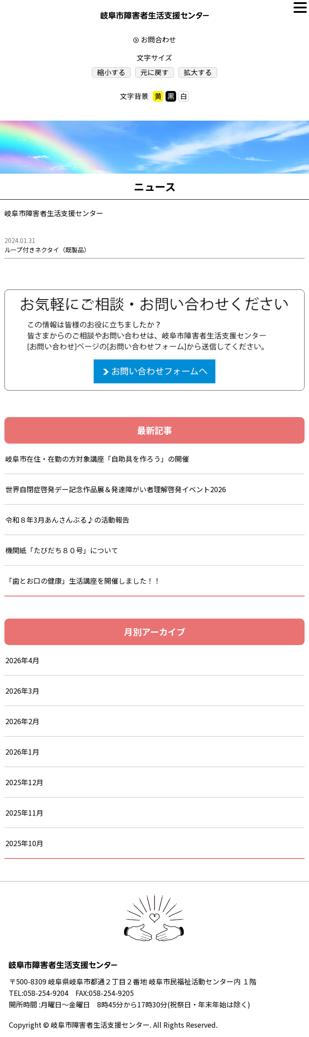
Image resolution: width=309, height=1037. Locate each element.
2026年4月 (22, 660)
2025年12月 (24, 782)
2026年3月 (22, 690)
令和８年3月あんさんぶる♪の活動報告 (74, 519)
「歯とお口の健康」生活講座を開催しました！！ (83, 580)
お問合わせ (158, 39)
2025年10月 (24, 843)
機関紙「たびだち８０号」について (61, 550)
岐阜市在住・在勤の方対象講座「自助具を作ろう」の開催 (97, 458)
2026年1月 (22, 751)
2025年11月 (24, 812)
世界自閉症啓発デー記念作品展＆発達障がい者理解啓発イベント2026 (115, 489)
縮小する (111, 72)
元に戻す (154, 72)
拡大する (198, 72)
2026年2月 (22, 721)
